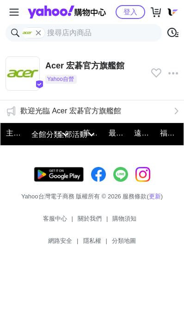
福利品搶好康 (170, 133)
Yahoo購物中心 (67, 12)
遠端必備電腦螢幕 (144, 133)
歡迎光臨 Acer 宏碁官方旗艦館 (70, 111)
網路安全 (60, 240)
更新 (155, 196)
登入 (130, 12)
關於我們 (90, 218)
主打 (13, 133)
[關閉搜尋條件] (38, 33)
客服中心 (55, 218)
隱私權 (92, 240)
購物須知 (124, 218)
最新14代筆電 (119, 133)
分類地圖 (124, 240)
